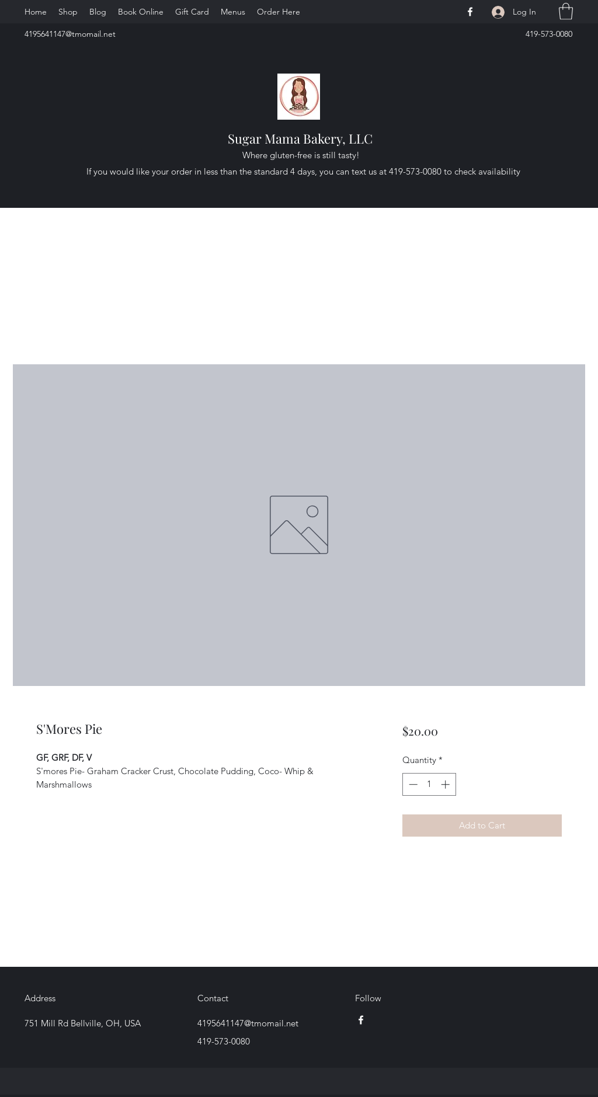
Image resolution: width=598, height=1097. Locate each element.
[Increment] (446, 784)
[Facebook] (470, 12)
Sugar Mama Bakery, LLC (300, 138)
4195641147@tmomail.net (70, 34)
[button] (566, 11)
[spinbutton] (429, 784)
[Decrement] (412, 784)
